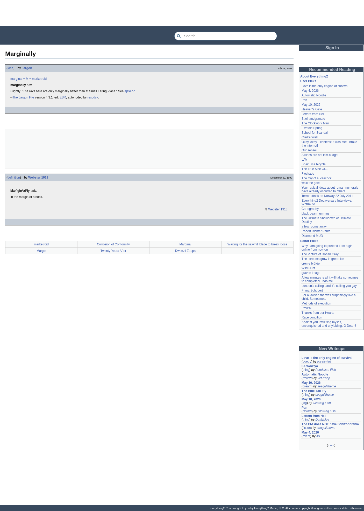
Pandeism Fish (325, 370)
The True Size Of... (315, 169)
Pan (304, 100)
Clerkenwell (310, 137)
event (306, 436)
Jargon (27, 68)
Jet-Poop (324, 378)
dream (307, 386)
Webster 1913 (38, 177)
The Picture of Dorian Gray (320, 254)
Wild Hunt (308, 268)
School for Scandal (315, 132)
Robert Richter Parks (316, 231)
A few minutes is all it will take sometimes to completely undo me (330, 279)
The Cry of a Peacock (316, 178)
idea (10, 68)
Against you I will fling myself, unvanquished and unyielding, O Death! (329, 324)
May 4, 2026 (310, 91)
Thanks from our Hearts (318, 313)
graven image (311, 273)
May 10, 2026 (311, 105)
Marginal (185, 244)
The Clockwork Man (315, 123)
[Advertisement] (182, 13)
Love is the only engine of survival (325, 86)
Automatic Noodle (314, 95)
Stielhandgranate (313, 118)
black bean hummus (315, 213)
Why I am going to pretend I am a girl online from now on (327, 247)
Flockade (308, 173)
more (331, 445)
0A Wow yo (310, 366)
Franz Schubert (312, 290)
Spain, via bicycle (314, 164)
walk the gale (311, 183)
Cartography (310, 209)
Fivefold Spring (312, 128)
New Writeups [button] (332, 348)
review (307, 378)
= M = (27, 79)
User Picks (308, 81)
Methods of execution (316, 303)
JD (318, 436)
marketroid (39, 79)
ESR (63, 97)
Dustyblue (322, 419)
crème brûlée (311, 263)
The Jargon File (23, 97)
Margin (41, 251)
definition (14, 177)
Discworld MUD (312, 236)
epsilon (130, 91)
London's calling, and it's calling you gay (329, 286)
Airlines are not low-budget (320, 155)
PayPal (306, 308)
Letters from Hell (313, 114)
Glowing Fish (322, 403)
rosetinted (324, 361)
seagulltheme (326, 386)
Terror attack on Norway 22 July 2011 (327, 196)
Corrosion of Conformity (113, 244)
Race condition (312, 317)
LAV (304, 159)
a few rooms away (314, 226)
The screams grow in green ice (323, 259)
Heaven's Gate (312, 109)
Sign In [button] (332, 48)
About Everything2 (314, 76)
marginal (16, 79)
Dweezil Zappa (185, 251)
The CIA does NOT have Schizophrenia (330, 424)
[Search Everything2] (225, 36)
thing (306, 370)
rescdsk (93, 97)
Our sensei (309, 150)
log (305, 403)
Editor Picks (309, 241)
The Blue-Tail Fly (314, 391)
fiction (307, 428)
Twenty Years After (113, 251)
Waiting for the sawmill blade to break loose (257, 244)
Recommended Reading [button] (332, 69)
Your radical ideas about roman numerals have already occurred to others (330, 189)
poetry (307, 361)
